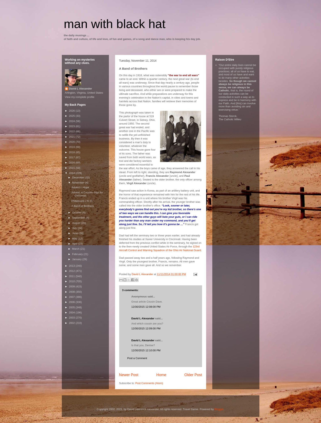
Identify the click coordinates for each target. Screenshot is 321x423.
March (76, 248)
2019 (72, 147)
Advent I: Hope (80, 187)
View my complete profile (79, 97)
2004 (72, 312)
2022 (72, 131)
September (79, 217)
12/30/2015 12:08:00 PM (145, 306)
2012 (72, 270)
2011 (72, 276)
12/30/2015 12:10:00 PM (145, 350)
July (75, 228)
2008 (72, 291)
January (77, 259)
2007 (72, 296)
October (77, 212)
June (75, 233)
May (75, 238)
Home (161, 375)
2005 (72, 307)
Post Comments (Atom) (149, 383)
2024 (72, 121)
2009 (72, 286)
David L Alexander (143, 318)
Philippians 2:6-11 (82, 200)
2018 (72, 152)
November (78, 182)
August (76, 223)
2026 (72, 110)
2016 (72, 162)
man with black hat (115, 24)
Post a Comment (137, 358)
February (78, 254)
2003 (72, 317)
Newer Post (128, 375)
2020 (72, 141)
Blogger (219, 409)
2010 (72, 281)
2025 (72, 115)
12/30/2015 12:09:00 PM (145, 328)
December (78, 177)
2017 (72, 157)
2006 (72, 302)
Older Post (193, 375)
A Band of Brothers (82, 206)
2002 (72, 322)
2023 (72, 126)
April (75, 243)
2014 (72, 173)
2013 (72, 265)
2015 (72, 167)
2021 (72, 136)
